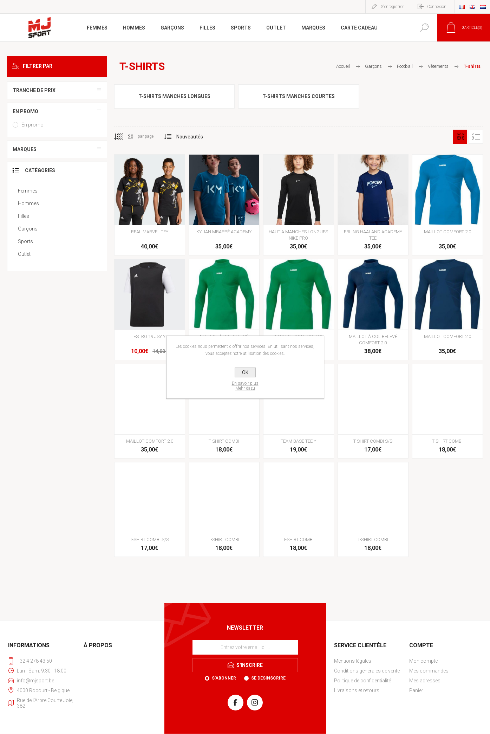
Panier (416, 690)
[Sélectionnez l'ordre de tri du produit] (190, 137)
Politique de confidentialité (362, 680)
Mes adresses (424, 680)
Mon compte (423, 661)
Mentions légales (352, 661)
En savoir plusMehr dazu (245, 386)
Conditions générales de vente (367, 671)
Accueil (343, 66)
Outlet (24, 254)
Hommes (28, 203)
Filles (23, 216)
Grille (460, 137)
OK (245, 372)
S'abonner (224, 678)
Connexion (436, 6)
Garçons (28, 229)
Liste (476, 137)
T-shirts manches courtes (298, 96)
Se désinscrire (268, 678)
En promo (25, 111)
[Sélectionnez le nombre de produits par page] (125, 137)
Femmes (28, 191)
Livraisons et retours (356, 690)
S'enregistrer (392, 6)
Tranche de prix (34, 90)
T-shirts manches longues (174, 96)
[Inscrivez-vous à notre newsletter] (245, 647)
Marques (25, 149)
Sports (25, 241)
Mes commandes (429, 671)
